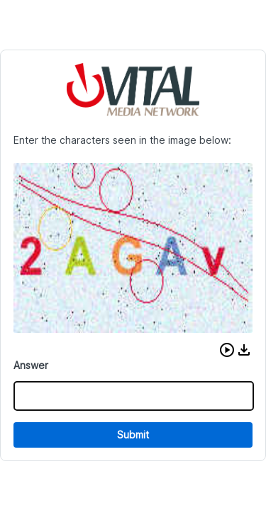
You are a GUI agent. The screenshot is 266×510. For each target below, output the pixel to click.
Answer (30, 365)
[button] (226, 349)
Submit (133, 435)
